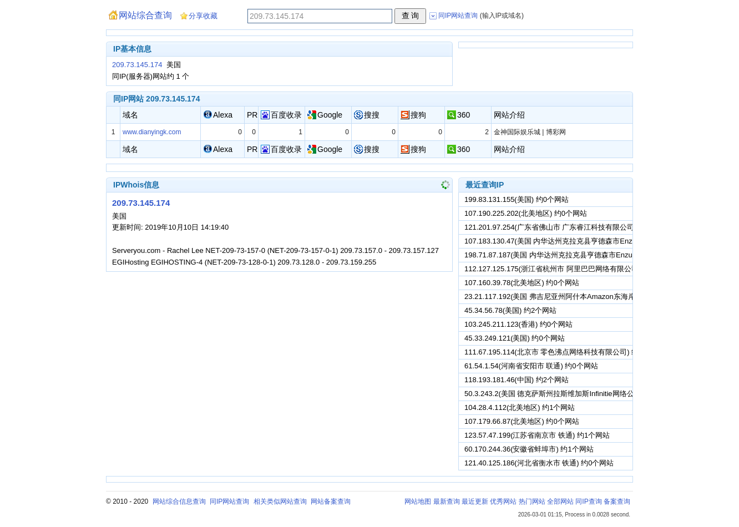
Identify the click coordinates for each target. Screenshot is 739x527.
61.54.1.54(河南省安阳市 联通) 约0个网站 (531, 366)
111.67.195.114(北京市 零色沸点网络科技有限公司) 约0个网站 (564, 352)
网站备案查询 (331, 501)
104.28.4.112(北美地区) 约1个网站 (519, 407)
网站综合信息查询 (179, 501)
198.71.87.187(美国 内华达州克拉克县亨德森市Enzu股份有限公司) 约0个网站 (588, 255)
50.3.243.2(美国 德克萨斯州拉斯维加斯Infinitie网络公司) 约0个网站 (571, 393)
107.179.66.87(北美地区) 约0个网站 (521, 421)
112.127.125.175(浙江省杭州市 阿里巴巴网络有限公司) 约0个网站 (570, 269)
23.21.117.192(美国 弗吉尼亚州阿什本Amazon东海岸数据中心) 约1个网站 (582, 296)
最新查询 (446, 501)
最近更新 (475, 501)
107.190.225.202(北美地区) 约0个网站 (525, 213)
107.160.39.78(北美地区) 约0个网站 (521, 282)
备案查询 (617, 501)
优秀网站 (503, 501)
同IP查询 (588, 501)
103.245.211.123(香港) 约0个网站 (518, 324)
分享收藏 (203, 16)
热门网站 (532, 501)
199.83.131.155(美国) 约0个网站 (516, 199)
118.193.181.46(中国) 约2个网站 (516, 380)
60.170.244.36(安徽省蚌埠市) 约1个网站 (529, 449)
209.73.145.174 (137, 64)
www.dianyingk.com (152, 132)
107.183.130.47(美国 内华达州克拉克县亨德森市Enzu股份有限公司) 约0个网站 (590, 241)
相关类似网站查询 (280, 501)
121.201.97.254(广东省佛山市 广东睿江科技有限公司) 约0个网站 (567, 227)
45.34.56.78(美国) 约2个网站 (510, 310)
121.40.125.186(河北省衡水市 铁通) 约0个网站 (539, 463)
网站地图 (417, 501)
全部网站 (560, 501)
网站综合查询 (145, 15)
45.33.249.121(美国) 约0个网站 (514, 338)
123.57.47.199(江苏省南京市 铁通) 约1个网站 (537, 435)
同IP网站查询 (229, 501)
